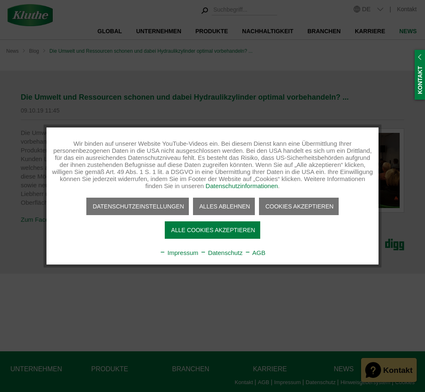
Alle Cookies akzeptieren (213, 230)
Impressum (178, 252)
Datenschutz (221, 252)
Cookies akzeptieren (299, 206)
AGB (255, 252)
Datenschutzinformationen (241, 185)
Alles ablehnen (224, 206)
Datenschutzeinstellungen (138, 206)
